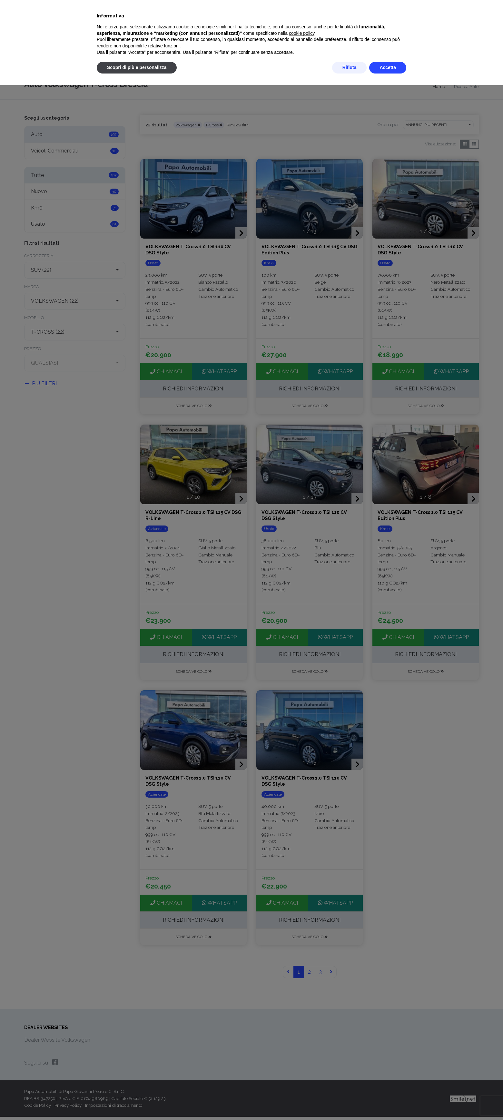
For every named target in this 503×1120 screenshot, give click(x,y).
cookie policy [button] (301, 33)
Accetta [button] (388, 67)
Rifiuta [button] (349, 67)
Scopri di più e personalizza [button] (136, 67)
